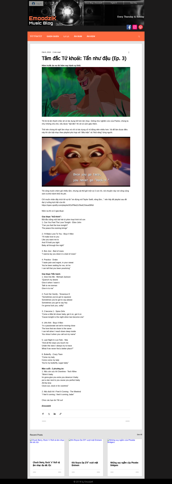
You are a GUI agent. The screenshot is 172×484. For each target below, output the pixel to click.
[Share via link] (60, 414)
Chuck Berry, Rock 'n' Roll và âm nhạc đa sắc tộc (46, 464)
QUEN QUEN (53, 36)
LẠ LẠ (66, 36)
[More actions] (128, 52)
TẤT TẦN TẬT (36, 36)
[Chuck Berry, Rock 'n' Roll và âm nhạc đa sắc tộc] (47, 448)
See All (139, 434)
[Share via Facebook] (43, 414)
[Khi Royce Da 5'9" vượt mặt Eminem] (86, 448)
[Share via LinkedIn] (55, 414)
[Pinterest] (140, 27)
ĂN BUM (78, 36)
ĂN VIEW (91, 36)
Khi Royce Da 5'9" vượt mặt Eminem (85, 464)
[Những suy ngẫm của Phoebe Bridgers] (125, 448)
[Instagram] (134, 27)
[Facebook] (129, 27)
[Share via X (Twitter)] (49, 414)
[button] (139, 36)
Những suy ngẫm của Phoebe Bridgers (124, 464)
